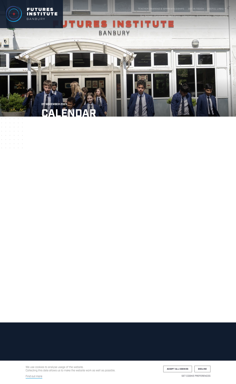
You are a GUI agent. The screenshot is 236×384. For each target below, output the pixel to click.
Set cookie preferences (196, 376)
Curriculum (160, 16)
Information (188, 16)
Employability (204, 16)
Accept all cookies (178, 369)
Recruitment (220, 16)
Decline (202, 369)
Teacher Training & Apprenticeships (161, 9)
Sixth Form (174, 16)
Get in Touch (196, 9)
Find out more (34, 376)
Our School (146, 16)
